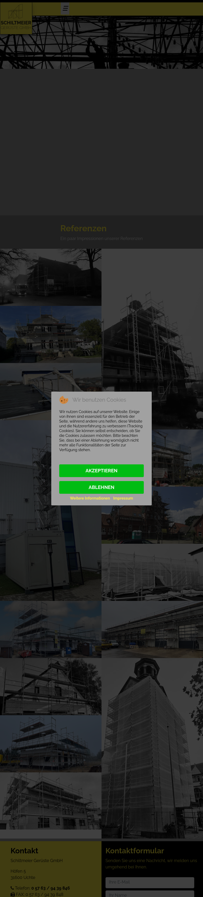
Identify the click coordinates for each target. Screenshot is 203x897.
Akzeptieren (101, 470)
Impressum (123, 498)
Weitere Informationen (90, 498)
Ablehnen (101, 487)
